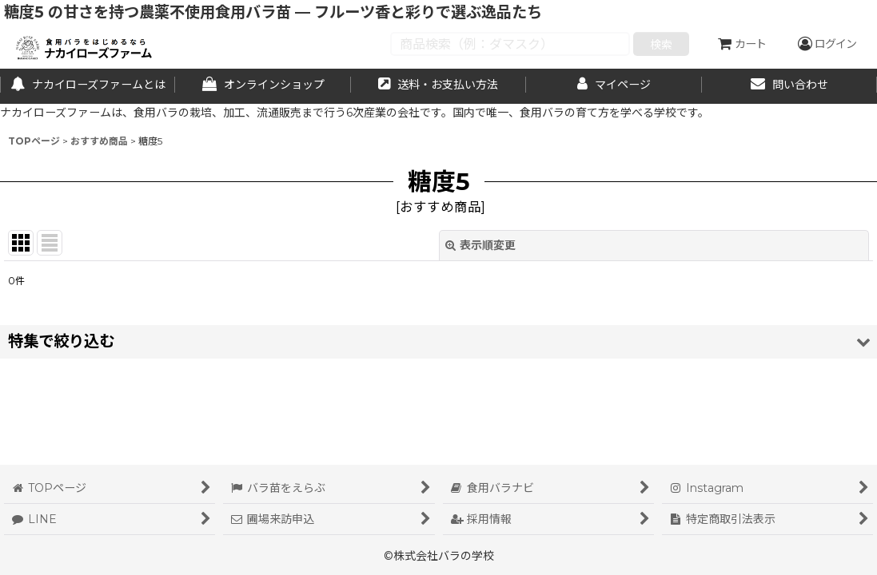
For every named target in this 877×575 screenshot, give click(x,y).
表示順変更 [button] (480, 245)
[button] (438, 341)
